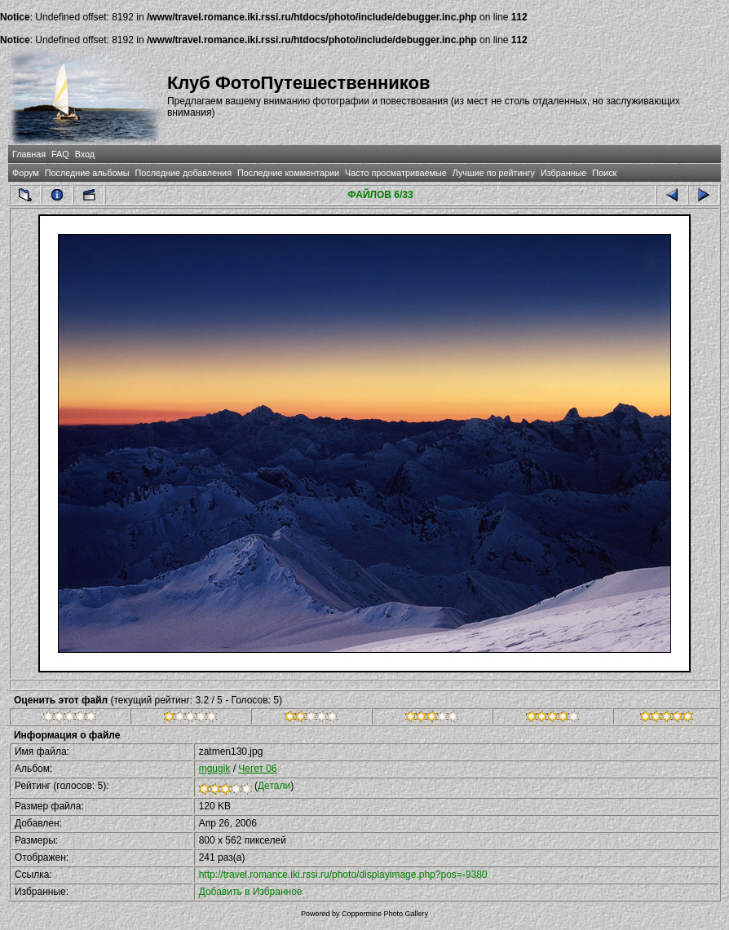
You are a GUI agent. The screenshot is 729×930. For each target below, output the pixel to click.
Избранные (563, 173)
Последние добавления (183, 173)
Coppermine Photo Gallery (385, 914)
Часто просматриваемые (396, 173)
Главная (29, 154)
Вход (85, 154)
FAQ (60, 154)
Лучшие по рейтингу (494, 173)
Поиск (604, 173)
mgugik (215, 768)
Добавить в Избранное (251, 891)
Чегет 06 (257, 768)
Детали (274, 785)
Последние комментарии (288, 173)
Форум (25, 173)
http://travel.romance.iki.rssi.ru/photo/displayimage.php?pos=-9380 (343, 874)
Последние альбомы (87, 173)
